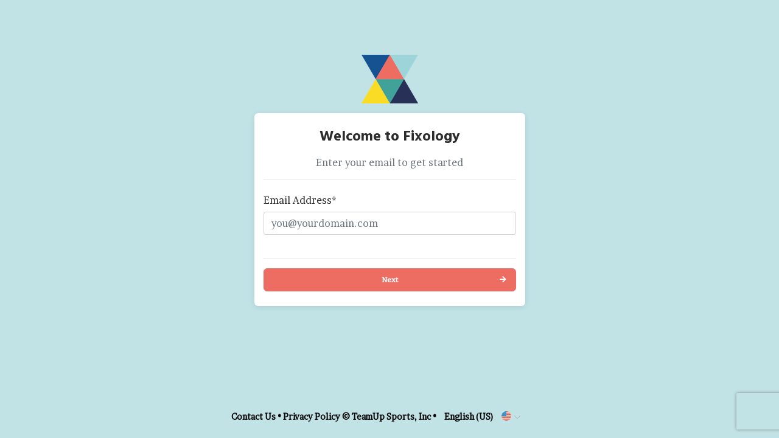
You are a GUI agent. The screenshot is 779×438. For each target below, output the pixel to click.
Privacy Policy (311, 416)
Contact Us (253, 416)
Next (390, 279)
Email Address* (300, 200)
